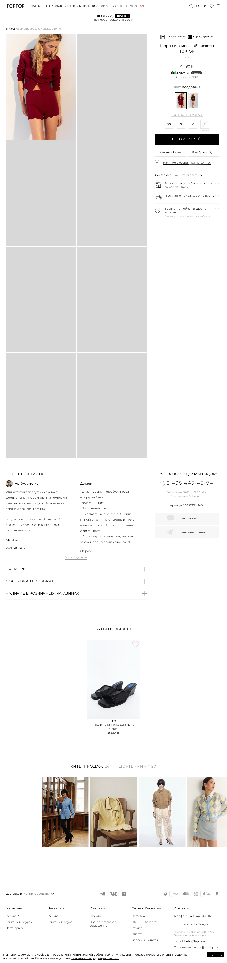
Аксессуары (73, 6)
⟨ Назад (10, 29)
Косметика (90, 6)
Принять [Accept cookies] (215, 954)
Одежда (48, 6)
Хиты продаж (129, 6)
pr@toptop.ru (208, 947)
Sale (143, 6)
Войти (201, 6)
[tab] (113, 631)
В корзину (187, 139)
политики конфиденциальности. (95, 958)
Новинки (35, 6)
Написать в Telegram (196, 924)
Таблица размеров (187, 114)
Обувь (59, 6)
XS (169, 124)
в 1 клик (171, 152)
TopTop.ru (15, 6)
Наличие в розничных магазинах (187, 162)
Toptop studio (109, 6)
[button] (76, 474)
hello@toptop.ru (195, 941)
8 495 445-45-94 (199, 916)
